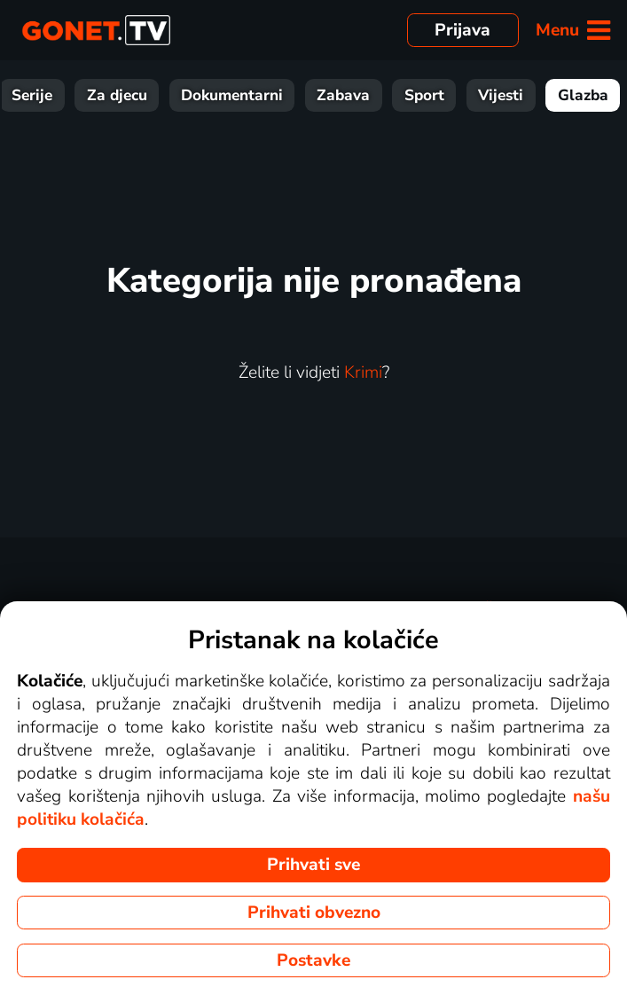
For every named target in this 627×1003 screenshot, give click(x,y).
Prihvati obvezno (313, 912)
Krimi (363, 372)
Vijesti (500, 95)
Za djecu (117, 95)
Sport (424, 95)
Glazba (583, 95)
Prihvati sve (313, 864)
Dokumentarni (232, 95)
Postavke (313, 960)
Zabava (343, 95)
